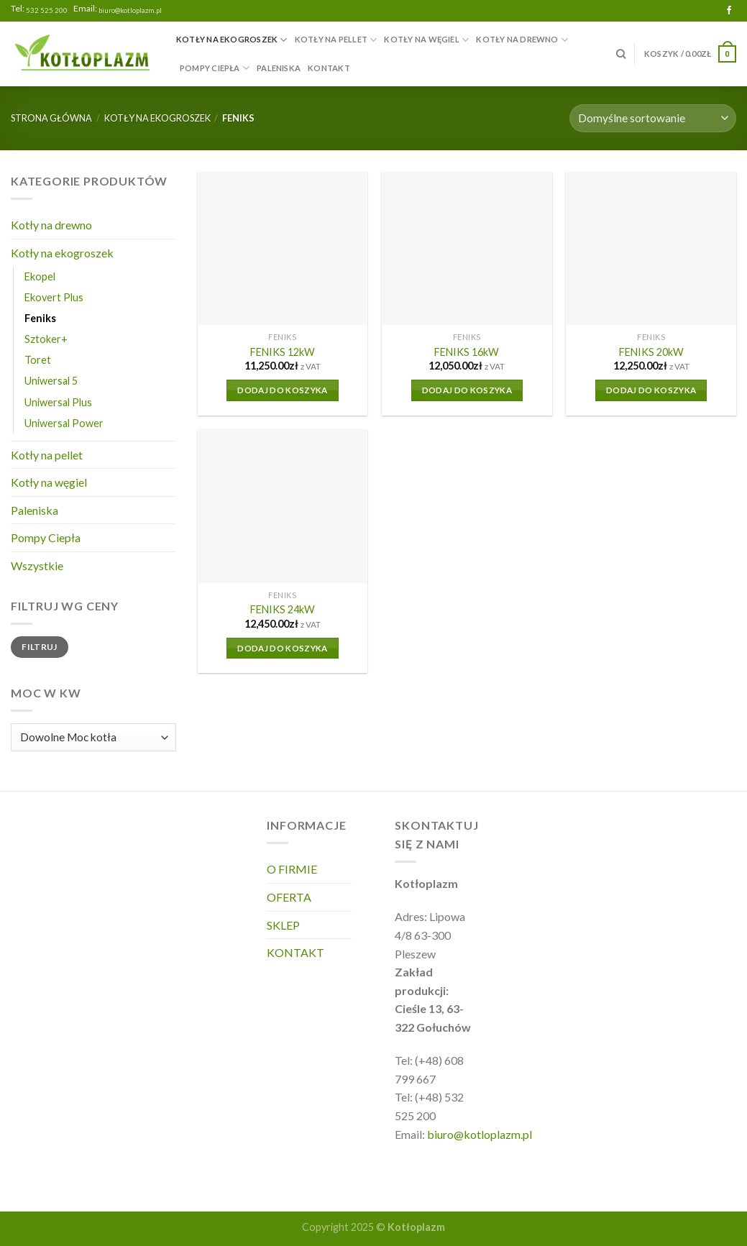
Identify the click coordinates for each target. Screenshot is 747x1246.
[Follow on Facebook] (729, 11)
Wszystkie (37, 565)
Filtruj (40, 646)
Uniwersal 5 (51, 381)
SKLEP (283, 925)
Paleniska (279, 68)
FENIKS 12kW (282, 352)
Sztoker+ (46, 339)
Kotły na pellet (336, 40)
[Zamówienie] (652, 118)
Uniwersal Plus (58, 402)
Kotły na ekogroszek (232, 40)
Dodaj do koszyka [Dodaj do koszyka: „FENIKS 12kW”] (282, 390)
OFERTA (289, 897)
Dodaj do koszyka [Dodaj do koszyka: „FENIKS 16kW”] (467, 390)
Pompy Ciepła (214, 68)
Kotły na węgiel (426, 40)
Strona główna (51, 118)
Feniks (40, 318)
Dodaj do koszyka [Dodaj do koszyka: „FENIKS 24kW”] (282, 648)
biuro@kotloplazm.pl (130, 10)
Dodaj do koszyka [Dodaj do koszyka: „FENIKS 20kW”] (651, 390)
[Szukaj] (620, 54)
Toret (37, 360)
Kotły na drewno (522, 40)
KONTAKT (329, 68)
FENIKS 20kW (651, 352)
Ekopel (39, 276)
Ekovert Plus (53, 297)
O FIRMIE (292, 869)
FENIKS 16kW (466, 352)
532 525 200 (47, 10)
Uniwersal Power (64, 423)
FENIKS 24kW (282, 609)
